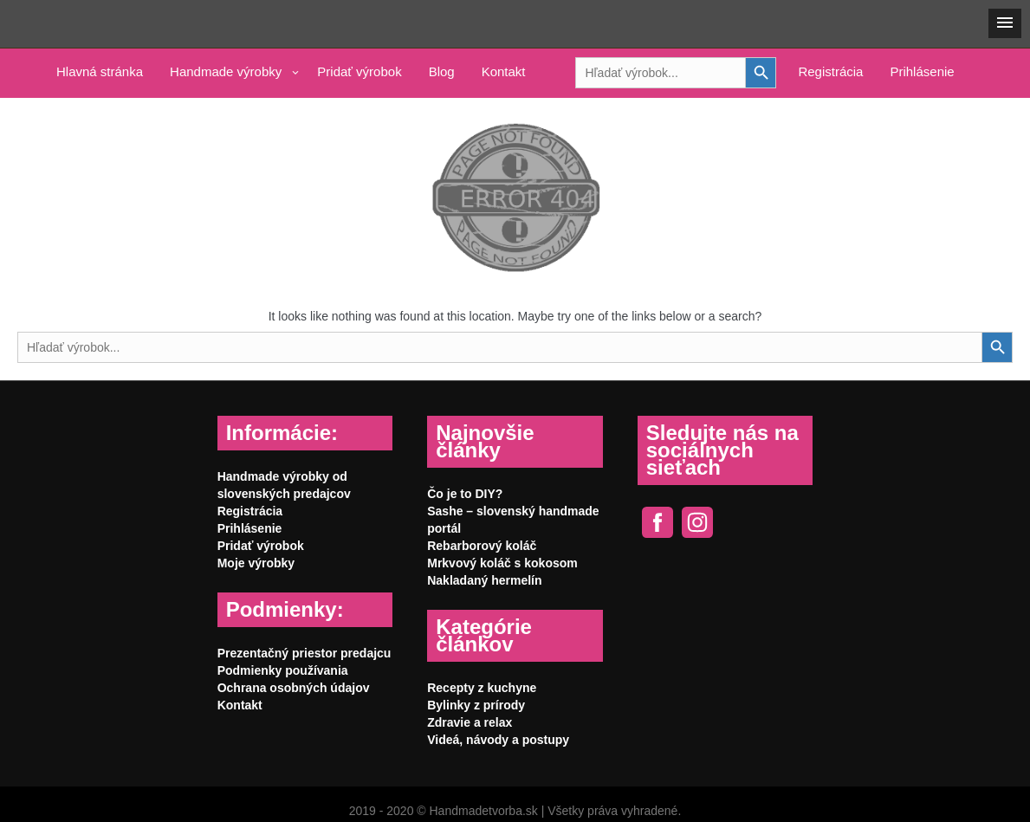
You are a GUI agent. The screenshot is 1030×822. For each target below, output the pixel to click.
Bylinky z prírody (476, 705)
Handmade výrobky (226, 71)
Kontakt (504, 71)
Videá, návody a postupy (498, 740)
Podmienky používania (282, 670)
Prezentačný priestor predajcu (304, 653)
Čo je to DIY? (464, 494)
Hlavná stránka (99, 71)
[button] (1004, 23)
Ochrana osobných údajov (293, 688)
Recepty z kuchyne (481, 688)
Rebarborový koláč (481, 546)
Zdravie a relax (469, 722)
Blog (442, 71)
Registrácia (830, 71)
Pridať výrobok (359, 71)
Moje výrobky (256, 563)
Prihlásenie (922, 71)
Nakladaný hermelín (484, 580)
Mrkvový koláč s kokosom (502, 563)
